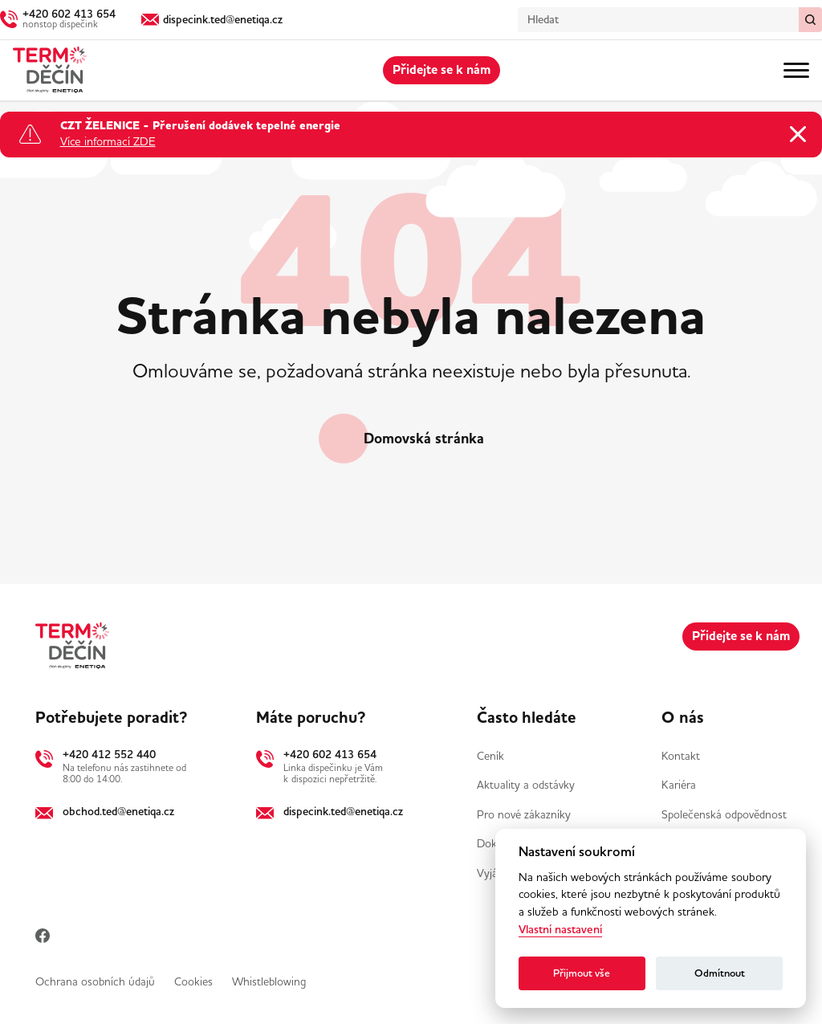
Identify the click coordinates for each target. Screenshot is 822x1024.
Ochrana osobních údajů (95, 981)
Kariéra (678, 784)
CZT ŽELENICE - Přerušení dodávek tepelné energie (200, 126)
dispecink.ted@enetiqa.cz (343, 811)
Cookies (193, 981)
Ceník (490, 756)
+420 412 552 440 (109, 754)
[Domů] (50, 70)
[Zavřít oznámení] (798, 134)
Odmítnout (719, 973)
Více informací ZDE (108, 142)
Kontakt (680, 756)
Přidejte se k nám (441, 70)
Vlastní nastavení (560, 929)
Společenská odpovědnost (724, 814)
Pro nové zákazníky (524, 814)
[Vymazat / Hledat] (810, 19)
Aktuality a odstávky (526, 784)
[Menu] (796, 71)
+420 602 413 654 (329, 754)
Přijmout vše (581, 973)
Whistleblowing (269, 981)
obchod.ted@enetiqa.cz (118, 811)
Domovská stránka (424, 438)
